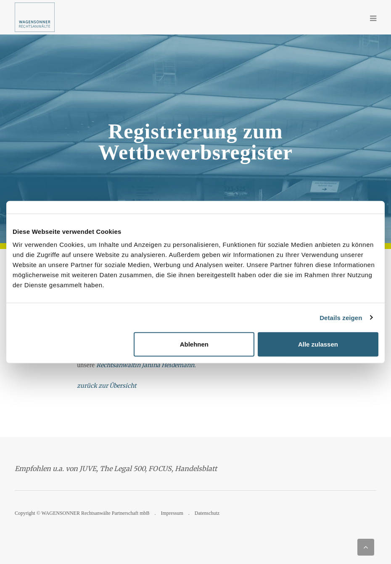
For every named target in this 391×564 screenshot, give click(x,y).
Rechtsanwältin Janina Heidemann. (146, 365)
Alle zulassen (318, 344)
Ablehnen (194, 344)
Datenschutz (207, 513)
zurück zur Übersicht (106, 385)
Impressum (172, 513)
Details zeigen (341, 317)
